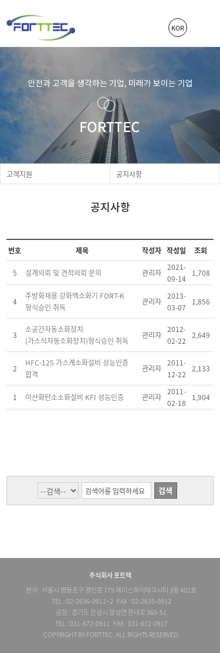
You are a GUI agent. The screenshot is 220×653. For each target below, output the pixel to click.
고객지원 (19, 174)
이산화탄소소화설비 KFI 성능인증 (74, 397)
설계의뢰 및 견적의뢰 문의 (63, 273)
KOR (177, 28)
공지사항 (129, 174)
